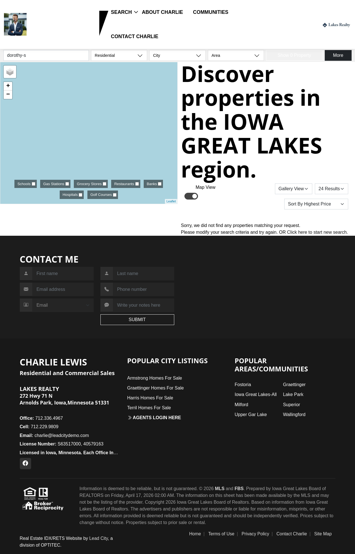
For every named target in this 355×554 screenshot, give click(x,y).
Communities (210, 12)
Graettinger (294, 384)
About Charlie (162, 12)
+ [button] (8, 86)
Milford (241, 404)
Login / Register (298, 24)
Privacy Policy (255, 533)
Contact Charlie (134, 36)
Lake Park (293, 394)
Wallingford (294, 414)
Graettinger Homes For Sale (155, 388)
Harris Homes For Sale (150, 397)
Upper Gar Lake (251, 414)
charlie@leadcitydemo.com (54, 435)
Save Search (255, 188)
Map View (206, 187)
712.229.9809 (46, 33)
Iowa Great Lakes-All (256, 394)
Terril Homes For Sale (149, 407)
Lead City (98, 538)
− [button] (8, 94)
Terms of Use (221, 533)
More (338, 55)
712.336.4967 (41, 418)
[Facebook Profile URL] (25, 463)
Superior (291, 404)
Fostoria (243, 384)
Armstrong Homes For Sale (154, 378)
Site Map (323, 533)
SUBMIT (137, 319)
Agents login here (154, 417)
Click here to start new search (317, 232)
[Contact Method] (63, 305)
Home (195, 533)
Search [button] (121, 12)
